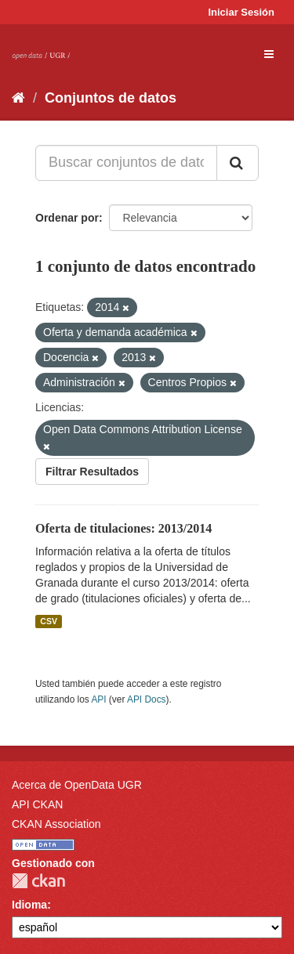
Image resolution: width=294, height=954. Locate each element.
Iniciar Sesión (241, 12)
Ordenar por (67, 217)
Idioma (29, 904)
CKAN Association (56, 824)
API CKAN (37, 804)
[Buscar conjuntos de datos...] (126, 163)
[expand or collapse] (269, 54)
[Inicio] (18, 98)
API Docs (146, 699)
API (98, 699)
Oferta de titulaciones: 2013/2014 (123, 528)
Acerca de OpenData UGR (77, 785)
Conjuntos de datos (110, 98)
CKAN (38, 881)
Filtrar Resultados (92, 471)
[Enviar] (237, 163)
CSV (48, 621)
